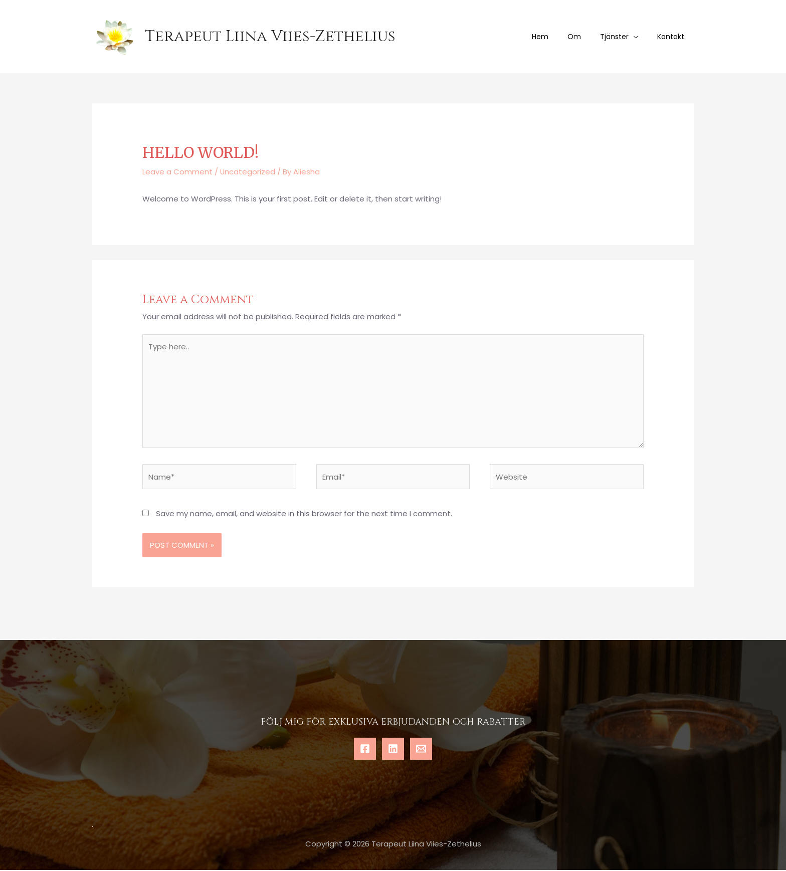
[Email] (421, 750)
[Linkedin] (393, 750)
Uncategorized (248, 171)
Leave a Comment (177, 171)
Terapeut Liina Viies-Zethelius (270, 36)
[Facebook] (365, 750)
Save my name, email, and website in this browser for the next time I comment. (304, 514)
